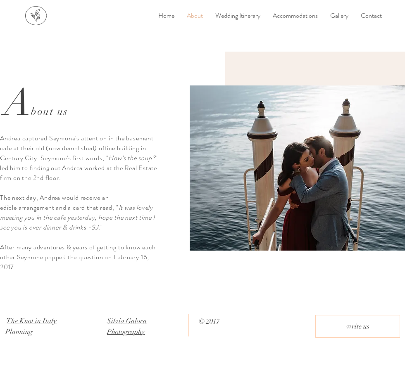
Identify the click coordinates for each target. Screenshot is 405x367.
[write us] (357, 326)
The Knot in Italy (32, 321)
